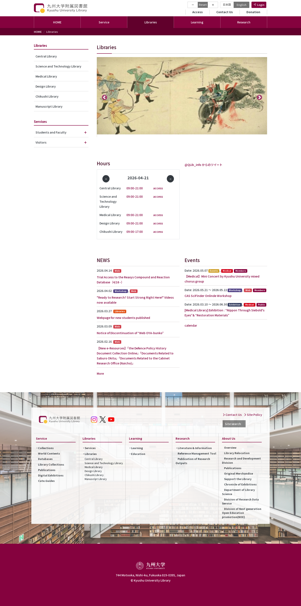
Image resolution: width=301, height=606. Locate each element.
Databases (45, 459)
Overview (230, 447)
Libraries (91, 454)
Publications (46, 470)
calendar (191, 325)
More (100, 373)
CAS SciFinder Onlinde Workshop (208, 296)
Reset (203, 5)
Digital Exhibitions (51, 475)
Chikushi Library (47, 96)
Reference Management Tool (197, 453)
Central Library (46, 56)
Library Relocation (237, 453)
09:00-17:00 (134, 231)
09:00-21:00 (134, 188)
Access (197, 12)
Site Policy (253, 414)
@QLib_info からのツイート (203, 165)
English (241, 5)
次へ (259, 97)
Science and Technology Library (58, 66)
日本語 (227, 4)
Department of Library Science (238, 492)
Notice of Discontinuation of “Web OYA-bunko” (130, 333)
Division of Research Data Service (240, 501)
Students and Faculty (51, 132)
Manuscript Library (49, 106)
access (158, 188)
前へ (104, 97)
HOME (57, 22)
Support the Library (237, 479)
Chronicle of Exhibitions (240, 484)
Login (260, 5)
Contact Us (224, 12)
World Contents (49, 453)
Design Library (46, 86)
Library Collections (51, 464)
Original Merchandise (238, 473)
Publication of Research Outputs (193, 461)
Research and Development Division (241, 460)
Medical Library (46, 76)
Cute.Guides (46, 481)
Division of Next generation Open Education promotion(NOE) (241, 513)
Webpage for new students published (123, 318)
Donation (253, 12)
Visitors (41, 142)
